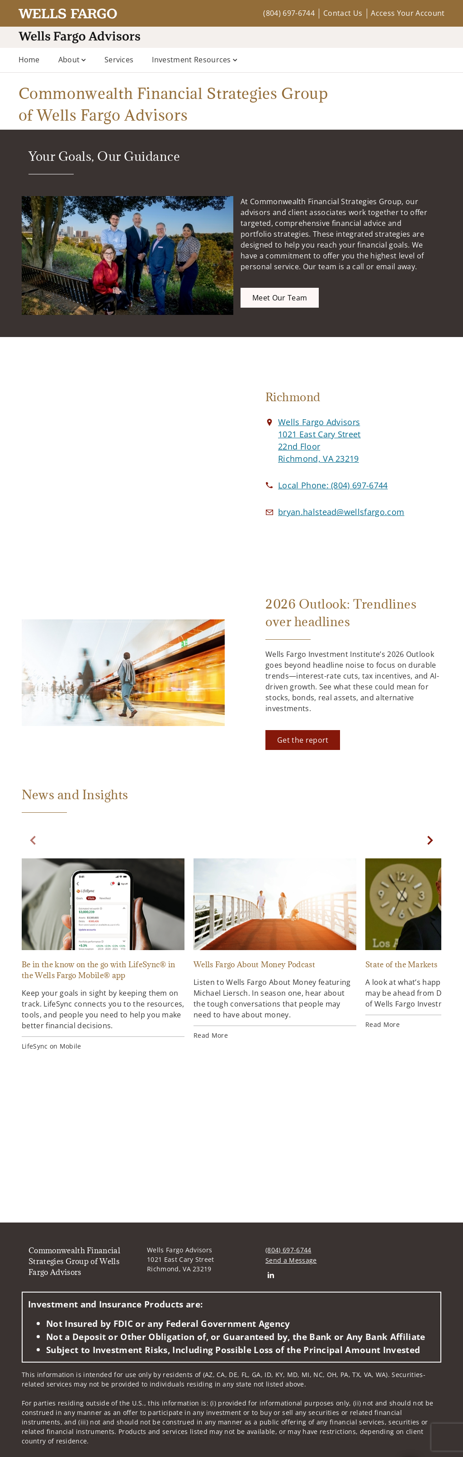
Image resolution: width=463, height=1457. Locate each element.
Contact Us (342, 13)
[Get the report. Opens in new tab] (302, 740)
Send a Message (291, 1260)
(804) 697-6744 (288, 13)
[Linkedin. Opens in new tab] (270, 1275)
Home (29, 60)
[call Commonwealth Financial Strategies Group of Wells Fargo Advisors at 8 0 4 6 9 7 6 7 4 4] (333, 485)
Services (119, 60)
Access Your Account (407, 13)
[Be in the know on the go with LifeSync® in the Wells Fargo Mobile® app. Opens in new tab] (103, 954)
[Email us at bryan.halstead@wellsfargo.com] (341, 511)
